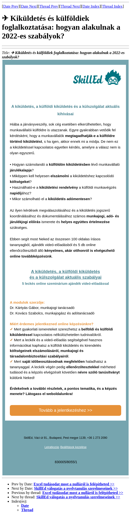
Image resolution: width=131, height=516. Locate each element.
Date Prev (10, 6)
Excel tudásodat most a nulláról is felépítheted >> (74, 484)
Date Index (91, 6)
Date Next (29, 6)
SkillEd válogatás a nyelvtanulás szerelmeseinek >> (76, 488)
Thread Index (112, 6)
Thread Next (70, 6)
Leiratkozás (51, 447)
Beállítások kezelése (73, 447)
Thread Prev (48, 6)
